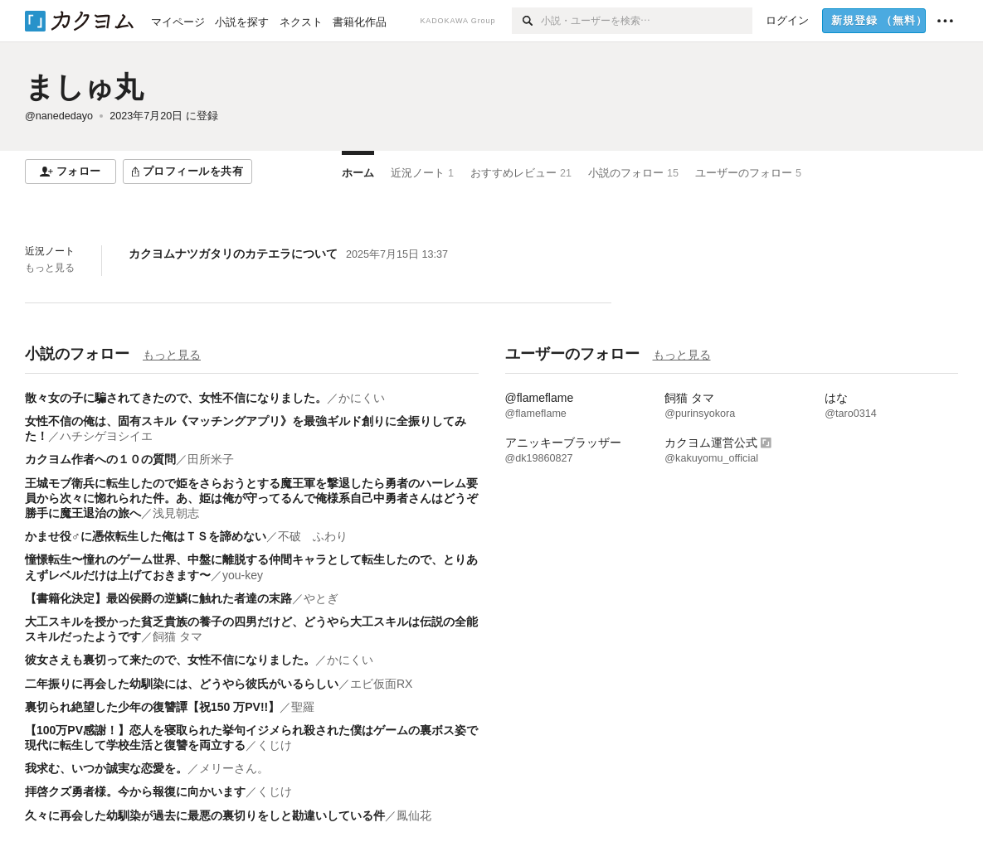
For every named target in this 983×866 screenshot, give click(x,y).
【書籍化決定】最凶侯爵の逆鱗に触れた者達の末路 (158, 598)
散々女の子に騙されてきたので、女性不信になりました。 (176, 397)
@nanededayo (59, 116)
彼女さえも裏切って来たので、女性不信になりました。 (170, 659)
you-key (242, 575)
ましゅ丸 (84, 86)
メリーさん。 (234, 768)
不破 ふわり (313, 536)
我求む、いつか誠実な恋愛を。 (106, 768)
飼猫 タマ (177, 636)
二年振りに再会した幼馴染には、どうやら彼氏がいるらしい (181, 683)
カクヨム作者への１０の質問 (100, 459)
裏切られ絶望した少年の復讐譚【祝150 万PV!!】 (152, 707)
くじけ (274, 745)
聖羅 (308, 707)
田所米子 (210, 459)
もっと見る (50, 268)
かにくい (361, 397)
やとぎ (321, 598)
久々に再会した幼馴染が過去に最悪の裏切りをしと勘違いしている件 (205, 815)
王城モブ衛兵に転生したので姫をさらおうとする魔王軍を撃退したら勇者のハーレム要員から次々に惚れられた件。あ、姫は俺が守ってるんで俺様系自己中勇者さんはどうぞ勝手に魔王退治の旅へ (251, 498)
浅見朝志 (176, 513)
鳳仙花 (414, 815)
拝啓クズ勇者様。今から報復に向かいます (135, 791)
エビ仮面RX (381, 683)
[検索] (526, 20)
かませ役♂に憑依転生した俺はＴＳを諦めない (145, 536)
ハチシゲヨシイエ (106, 436)
